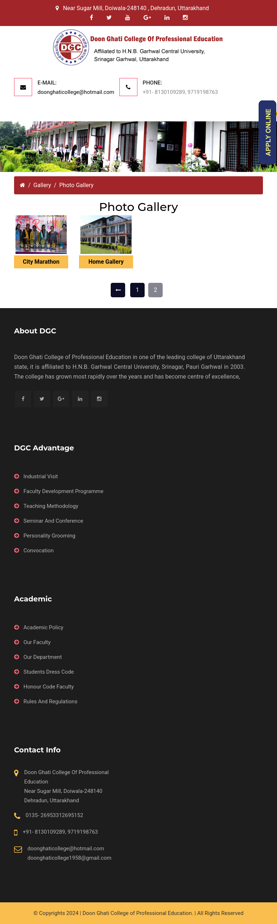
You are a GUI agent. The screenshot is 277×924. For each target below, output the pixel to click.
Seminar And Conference (53, 521)
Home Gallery (105, 261)
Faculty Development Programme (63, 491)
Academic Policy (43, 627)
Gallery (42, 185)
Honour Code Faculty (48, 686)
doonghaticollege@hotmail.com (76, 92)
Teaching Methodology (50, 506)
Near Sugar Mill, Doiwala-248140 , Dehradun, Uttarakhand (132, 8)
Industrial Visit (40, 476)
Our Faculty (36, 642)
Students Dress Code (48, 672)
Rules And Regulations (50, 701)
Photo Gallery (76, 185)
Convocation (38, 550)
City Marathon (41, 261)
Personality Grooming (49, 535)
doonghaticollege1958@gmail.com (69, 858)
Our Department (42, 657)
